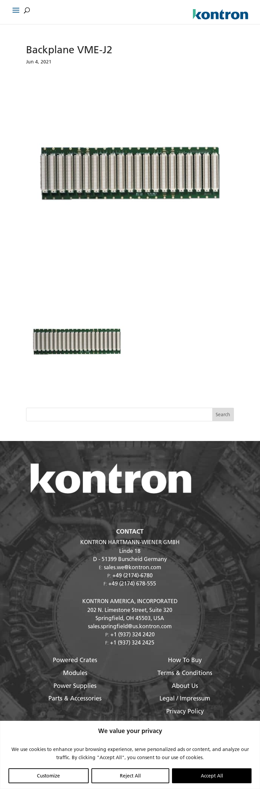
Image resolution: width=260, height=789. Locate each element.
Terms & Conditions (184, 673)
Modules (75, 673)
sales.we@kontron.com (132, 567)
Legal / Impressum (184, 698)
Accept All (212, 776)
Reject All (130, 776)
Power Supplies (74, 686)
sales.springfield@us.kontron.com (130, 626)
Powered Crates (75, 660)
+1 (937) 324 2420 (132, 634)
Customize (48, 776)
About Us (185, 686)
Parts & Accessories (75, 698)
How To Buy (185, 660)
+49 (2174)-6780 (132, 575)
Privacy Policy (185, 711)
